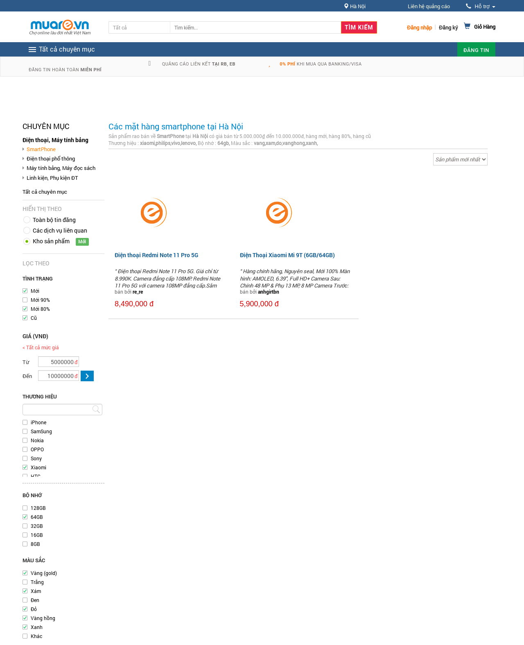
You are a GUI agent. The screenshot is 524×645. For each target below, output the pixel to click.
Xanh (37, 627)
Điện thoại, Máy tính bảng (55, 140)
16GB (37, 535)
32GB (37, 526)
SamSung (41, 431)
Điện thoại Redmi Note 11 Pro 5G (156, 255)
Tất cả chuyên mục (45, 191)
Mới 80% (40, 309)
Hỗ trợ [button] (480, 6)
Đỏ (34, 609)
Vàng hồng (43, 618)
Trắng (37, 582)
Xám (36, 591)
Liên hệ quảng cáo (429, 6)
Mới (35, 290)
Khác (36, 636)
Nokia (37, 440)
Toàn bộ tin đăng (54, 220)
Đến (27, 376)
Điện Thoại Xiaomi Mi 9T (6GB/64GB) (287, 255)
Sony (36, 458)
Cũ (34, 318)
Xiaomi (38, 467)
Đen (35, 600)
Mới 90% (40, 299)
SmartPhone (41, 149)
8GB (35, 544)
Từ (26, 362)
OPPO (37, 449)
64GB (37, 517)
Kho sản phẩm (51, 241)
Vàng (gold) (44, 573)
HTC (36, 476)
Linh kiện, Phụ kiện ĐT (52, 177)
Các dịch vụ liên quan (60, 230)
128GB (38, 508)
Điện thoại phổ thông (51, 158)
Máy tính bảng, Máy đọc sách (61, 168)
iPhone (38, 422)
